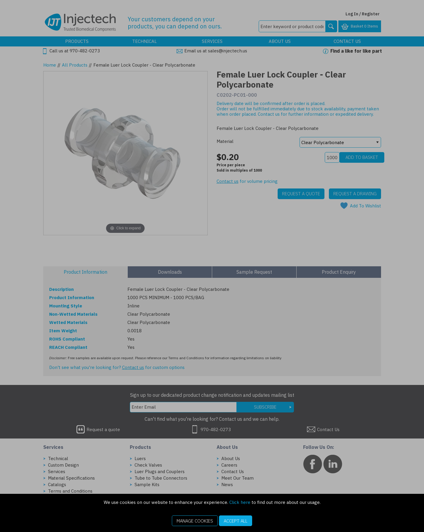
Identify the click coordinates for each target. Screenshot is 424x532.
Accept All (235, 521)
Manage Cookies (195, 521)
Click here (239, 502)
